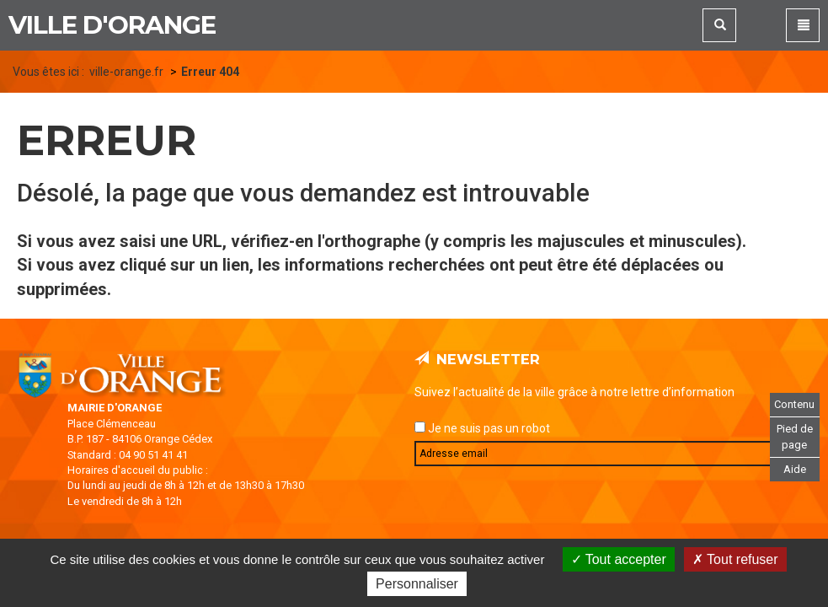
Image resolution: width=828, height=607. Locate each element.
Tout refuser (735, 559)
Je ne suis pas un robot (482, 428)
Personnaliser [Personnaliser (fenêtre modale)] (417, 584)
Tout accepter (618, 559)
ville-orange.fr (126, 71)
